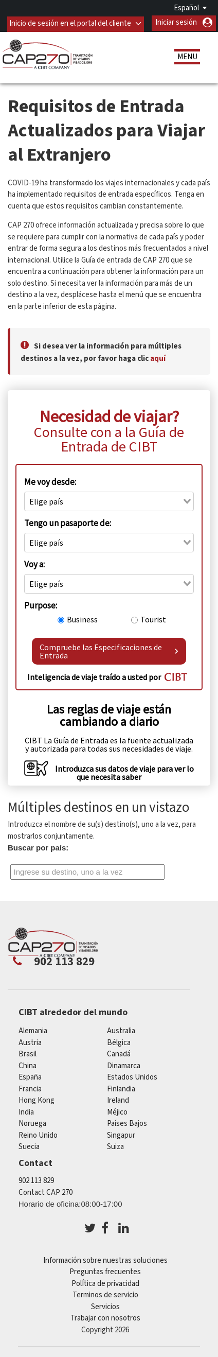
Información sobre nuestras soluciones (105, 1259)
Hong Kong (37, 1099)
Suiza (115, 1145)
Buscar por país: (38, 847)
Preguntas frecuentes (105, 1270)
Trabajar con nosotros (105, 1317)
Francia (30, 1088)
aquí (158, 357)
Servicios (105, 1305)
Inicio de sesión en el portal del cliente (70, 22)
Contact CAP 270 (45, 1191)
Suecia (29, 1145)
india (26, 1111)
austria (30, 1041)
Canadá (119, 1053)
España (30, 1076)
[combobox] (109, 500)
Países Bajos (127, 1122)
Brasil (28, 1053)
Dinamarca (123, 1064)
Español (186, 8)
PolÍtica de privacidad (105, 1282)
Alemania (33, 1029)
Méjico (117, 1111)
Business (82, 618)
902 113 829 (36, 1179)
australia (121, 1029)
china (28, 1064)
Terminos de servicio (105, 1294)
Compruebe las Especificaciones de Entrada (109, 650)
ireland (118, 1099)
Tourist (153, 618)
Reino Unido (38, 1134)
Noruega (32, 1122)
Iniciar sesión (176, 22)
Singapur (121, 1134)
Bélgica (119, 1041)
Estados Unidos (132, 1076)
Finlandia (121, 1088)
